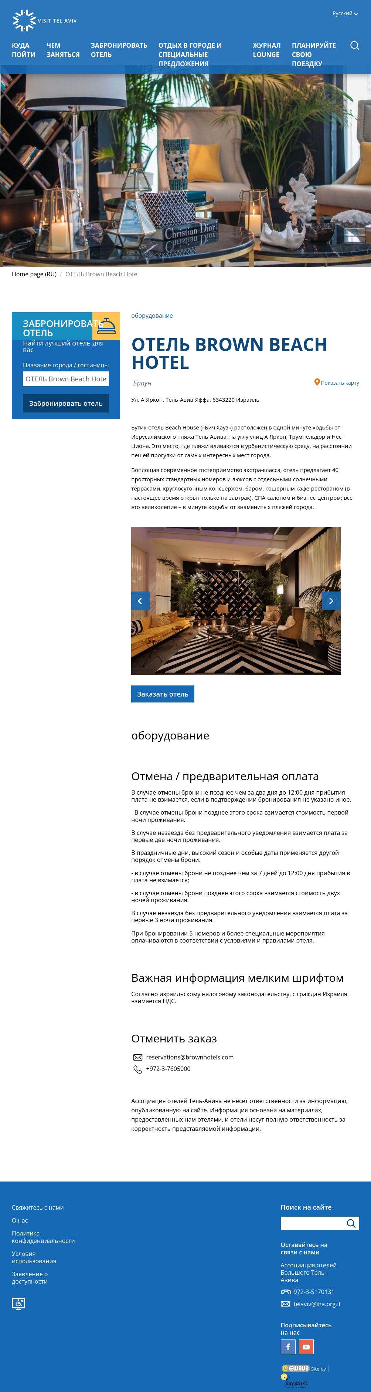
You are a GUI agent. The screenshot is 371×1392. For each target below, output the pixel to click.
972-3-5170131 (314, 1292)
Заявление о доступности (30, 1277)
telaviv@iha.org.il (317, 1304)
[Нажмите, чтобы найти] (352, 1223)
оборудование (152, 315)
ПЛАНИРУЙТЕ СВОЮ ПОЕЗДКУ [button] (318, 54)
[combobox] (66, 378)
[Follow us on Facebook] (288, 1346)
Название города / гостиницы (66, 365)
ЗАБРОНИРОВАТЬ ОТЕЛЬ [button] (119, 50)
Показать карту (336, 382)
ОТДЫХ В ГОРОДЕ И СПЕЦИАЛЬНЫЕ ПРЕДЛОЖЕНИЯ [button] (200, 54)
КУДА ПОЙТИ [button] (26, 50)
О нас (20, 1220)
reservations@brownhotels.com (190, 1057)
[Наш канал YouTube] (306, 1346)
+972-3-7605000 (168, 1069)
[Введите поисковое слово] (320, 1223)
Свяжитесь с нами (38, 1207)
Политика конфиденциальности (43, 1237)
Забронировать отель (66, 403)
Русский (343, 13)
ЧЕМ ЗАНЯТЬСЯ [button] (66, 50)
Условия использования (34, 1257)
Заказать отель (162, 694)
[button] (354, 45)
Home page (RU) (34, 274)
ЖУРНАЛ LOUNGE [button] (269, 50)
